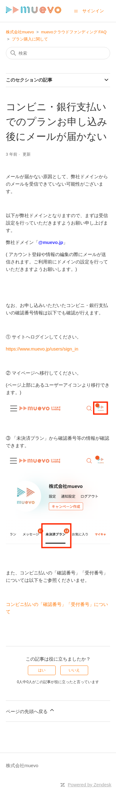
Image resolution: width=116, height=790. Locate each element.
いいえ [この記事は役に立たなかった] (74, 670)
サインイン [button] (93, 10)
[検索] (58, 53)
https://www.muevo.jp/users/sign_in (42, 348)
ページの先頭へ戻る (30, 710)
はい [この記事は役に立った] (41, 670)
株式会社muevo (20, 32)
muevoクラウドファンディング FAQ (74, 32)
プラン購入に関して (30, 39)
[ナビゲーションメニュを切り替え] (76, 10)
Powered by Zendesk (89, 784)
